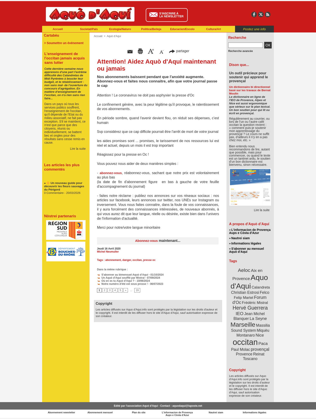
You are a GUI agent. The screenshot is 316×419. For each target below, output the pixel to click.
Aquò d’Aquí (114, 36)
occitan (137, 260)
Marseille (242, 324)
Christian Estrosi (245, 292)
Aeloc (244, 270)
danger (126, 260)
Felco (264, 292)
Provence (244, 354)
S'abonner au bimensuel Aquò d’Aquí (122, 274)
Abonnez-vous (146, 240)
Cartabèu (51, 35)
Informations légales (245, 243)
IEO (239, 313)
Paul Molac (240, 349)
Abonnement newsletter (61, 412)
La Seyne (258, 318)
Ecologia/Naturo (120, 29)
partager (179, 51)
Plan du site (138, 412)
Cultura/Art (213, 29)
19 (137, 290)
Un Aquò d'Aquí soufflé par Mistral (121, 277)
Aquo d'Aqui (249, 281)
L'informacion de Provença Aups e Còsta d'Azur (250, 231)
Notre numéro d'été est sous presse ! (122, 283)
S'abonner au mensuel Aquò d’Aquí (246, 250)
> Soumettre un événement (63, 43)
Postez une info (254, 29)
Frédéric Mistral (255, 302)
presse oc (149, 260)
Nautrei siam (239, 238)
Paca (263, 343)
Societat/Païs (89, 29)
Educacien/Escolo (182, 29)
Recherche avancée (240, 51)
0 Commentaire (54, 193)
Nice (260, 335)
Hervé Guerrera (250, 308)
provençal (260, 349)
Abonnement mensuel (100, 412)
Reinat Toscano (253, 356)
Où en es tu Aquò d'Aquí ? (115, 280)
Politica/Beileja (151, 29)
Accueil (58, 29)
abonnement (113, 260)
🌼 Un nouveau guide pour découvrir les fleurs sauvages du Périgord (64, 187)
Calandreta (261, 287)
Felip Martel (243, 298)
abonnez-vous (111, 173)
